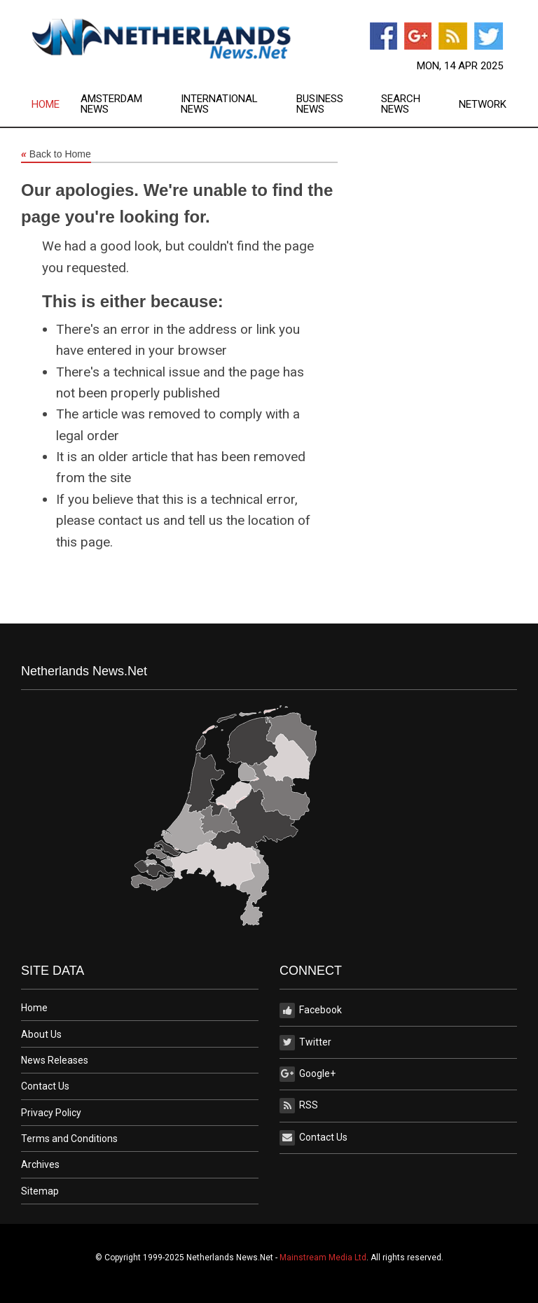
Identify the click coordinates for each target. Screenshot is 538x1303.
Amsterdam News (111, 104)
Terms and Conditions (69, 1138)
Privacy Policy (51, 1112)
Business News (319, 104)
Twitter (305, 1042)
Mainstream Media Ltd (323, 1257)
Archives (40, 1164)
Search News (400, 104)
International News (219, 104)
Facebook (311, 1010)
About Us (41, 1034)
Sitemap (40, 1191)
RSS (299, 1105)
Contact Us (45, 1086)
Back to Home (56, 155)
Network (482, 104)
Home (46, 104)
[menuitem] (56, 104)
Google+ (308, 1074)
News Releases (54, 1060)
